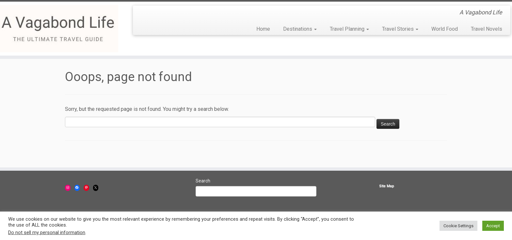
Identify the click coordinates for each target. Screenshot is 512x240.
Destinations (300, 29)
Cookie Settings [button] (458, 225)
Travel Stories (400, 29)
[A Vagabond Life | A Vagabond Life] (59, 28)
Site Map (386, 186)
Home (263, 29)
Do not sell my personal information (46, 232)
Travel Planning (349, 29)
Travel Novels (486, 29)
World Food (444, 29)
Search (203, 180)
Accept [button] (493, 225)
